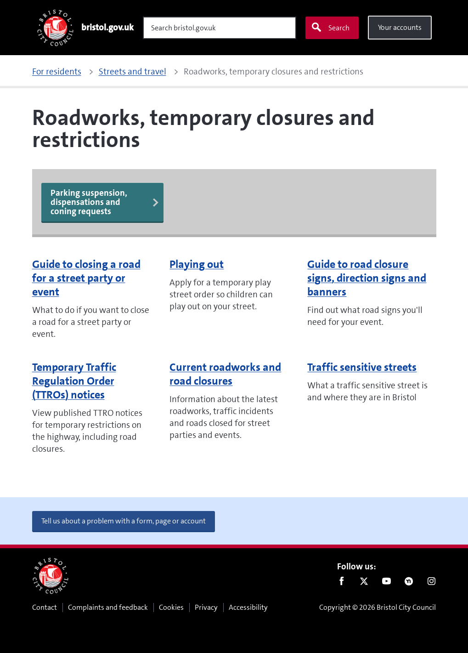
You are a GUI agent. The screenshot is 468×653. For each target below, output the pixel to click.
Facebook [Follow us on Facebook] (341, 583)
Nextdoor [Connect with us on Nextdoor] (409, 583)
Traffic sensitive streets (362, 367)
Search (330, 27)
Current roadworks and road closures (225, 374)
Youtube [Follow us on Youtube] (386, 583)
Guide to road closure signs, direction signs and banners (366, 278)
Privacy (206, 607)
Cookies (171, 607)
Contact (44, 607)
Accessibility (248, 607)
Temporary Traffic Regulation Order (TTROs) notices (74, 381)
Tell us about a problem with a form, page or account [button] (123, 521)
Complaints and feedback (108, 607)
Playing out (196, 264)
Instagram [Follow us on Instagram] (431, 583)
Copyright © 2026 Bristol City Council (377, 607)
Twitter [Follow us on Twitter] (364, 583)
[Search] (219, 28)
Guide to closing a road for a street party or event (86, 278)
